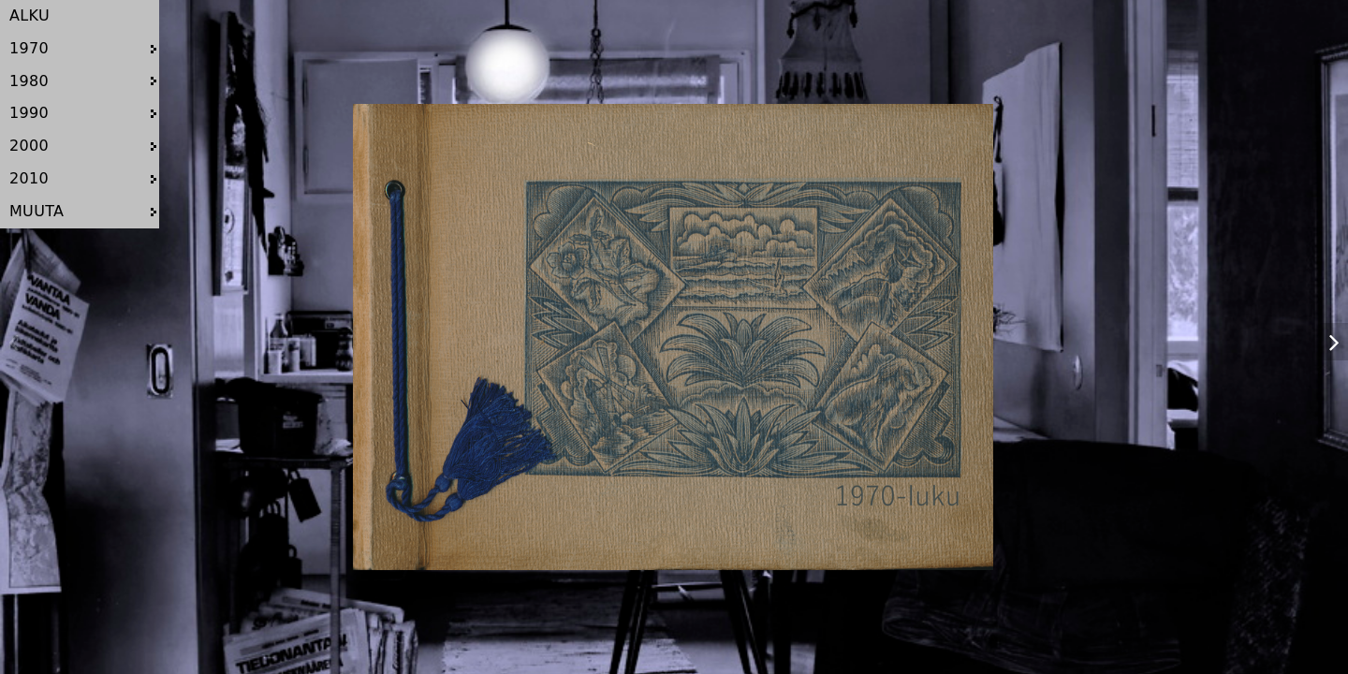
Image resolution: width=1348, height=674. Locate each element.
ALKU (29, 15)
